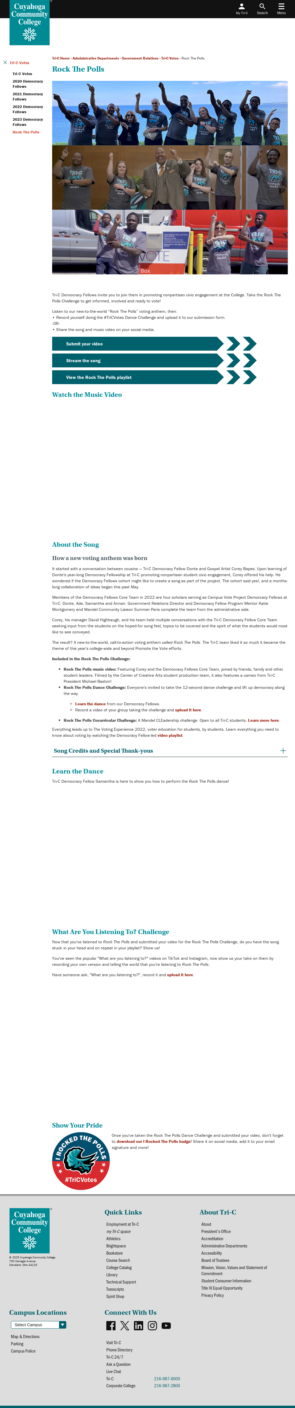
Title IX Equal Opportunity (222, 1288)
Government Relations (140, 58)
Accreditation (212, 1238)
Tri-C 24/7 (114, 1357)
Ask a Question (118, 1364)
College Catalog (119, 1267)
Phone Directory (119, 1349)
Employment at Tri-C (122, 1224)
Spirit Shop (115, 1296)
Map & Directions (25, 1336)
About (206, 1224)
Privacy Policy (212, 1295)
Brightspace (116, 1246)
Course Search (118, 1260)
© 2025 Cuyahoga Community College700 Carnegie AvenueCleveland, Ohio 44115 (32, 1261)
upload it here (188, 710)
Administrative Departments (96, 58)
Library (112, 1274)
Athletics (113, 1238)
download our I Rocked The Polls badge (154, 1141)
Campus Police (23, 1351)
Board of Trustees (215, 1260)
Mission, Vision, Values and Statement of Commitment (234, 1270)
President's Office (216, 1231)
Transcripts (115, 1289)
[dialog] (277, 1390)
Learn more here (263, 720)
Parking (17, 1343)
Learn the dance (90, 703)
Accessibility (211, 1253)
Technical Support (121, 1282)
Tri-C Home (61, 58)
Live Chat (113, 1371)
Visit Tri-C (113, 1342)
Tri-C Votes (170, 58)
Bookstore (114, 1253)
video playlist (170, 735)
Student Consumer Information (226, 1280)
